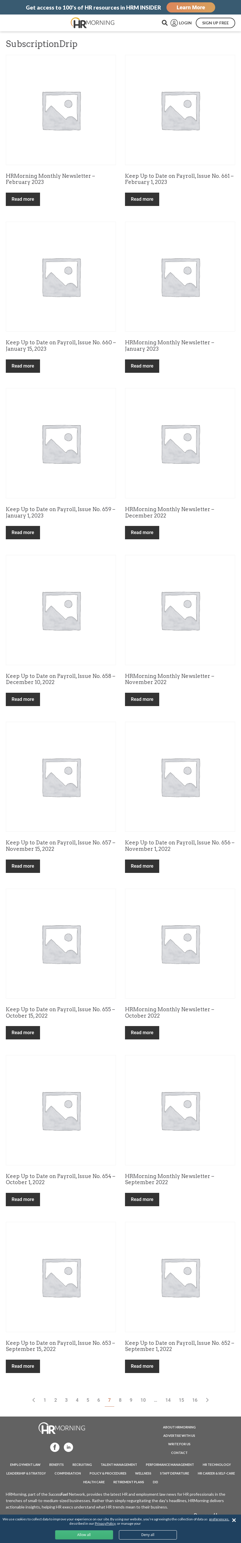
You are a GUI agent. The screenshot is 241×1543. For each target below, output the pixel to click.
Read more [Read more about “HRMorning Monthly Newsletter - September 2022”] (142, 1199)
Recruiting (82, 1464)
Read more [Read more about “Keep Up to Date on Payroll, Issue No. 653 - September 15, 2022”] (23, 1366)
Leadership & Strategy (26, 1473)
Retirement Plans (128, 1482)
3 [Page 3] (66, 1400)
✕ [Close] (233, 1520)
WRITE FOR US (179, 1444)
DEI (155, 1482)
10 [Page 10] (143, 1400)
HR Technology (217, 1464)
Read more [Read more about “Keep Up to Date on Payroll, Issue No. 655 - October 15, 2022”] (23, 1032)
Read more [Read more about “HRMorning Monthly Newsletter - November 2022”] (142, 699)
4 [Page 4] (77, 1400)
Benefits (56, 1464)
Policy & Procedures (108, 1473)
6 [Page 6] (98, 1400)
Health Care (94, 1482)
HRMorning (92, 22)
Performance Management (170, 1464)
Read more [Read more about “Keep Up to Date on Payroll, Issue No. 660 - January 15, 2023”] (23, 366)
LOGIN (185, 22)
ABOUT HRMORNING (179, 1427)
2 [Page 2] (55, 1400)
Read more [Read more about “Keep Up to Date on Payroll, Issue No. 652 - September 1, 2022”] (142, 1366)
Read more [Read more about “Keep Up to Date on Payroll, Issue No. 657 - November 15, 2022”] (23, 866)
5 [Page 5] (88, 1400)
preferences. (219, 1519)
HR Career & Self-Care (216, 1473)
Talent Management (119, 1464)
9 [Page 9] (131, 1400)
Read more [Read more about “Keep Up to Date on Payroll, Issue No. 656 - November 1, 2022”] (142, 866)
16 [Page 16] (194, 1400)
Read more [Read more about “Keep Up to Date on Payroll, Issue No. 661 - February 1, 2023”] (142, 199)
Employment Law (25, 1464)
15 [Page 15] (181, 1400)
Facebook (52, 1447)
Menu (17, 23)
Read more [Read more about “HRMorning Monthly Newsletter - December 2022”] (142, 532)
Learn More (191, 7)
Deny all (147, 1534)
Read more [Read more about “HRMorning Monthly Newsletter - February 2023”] (23, 199)
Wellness (143, 1473)
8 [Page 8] (120, 1400)
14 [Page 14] (168, 1400)
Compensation (68, 1473)
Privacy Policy (105, 1523)
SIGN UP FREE (215, 22)
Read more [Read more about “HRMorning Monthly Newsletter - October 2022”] (142, 1032)
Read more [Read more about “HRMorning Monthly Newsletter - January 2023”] (142, 366)
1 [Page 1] (45, 1400)
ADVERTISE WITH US (179, 1435)
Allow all (83, 1534)
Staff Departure (174, 1473)
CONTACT (179, 1453)
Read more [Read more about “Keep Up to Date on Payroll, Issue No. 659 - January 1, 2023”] (23, 532)
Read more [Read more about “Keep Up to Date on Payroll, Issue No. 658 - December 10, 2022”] (23, 699)
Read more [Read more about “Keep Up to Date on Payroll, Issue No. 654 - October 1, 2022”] (23, 1199)
